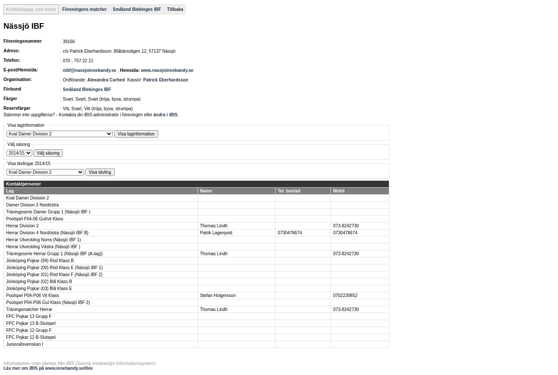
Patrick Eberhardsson (165, 80)
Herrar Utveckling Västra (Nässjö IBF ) (43, 246)
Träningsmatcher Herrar (29, 309)
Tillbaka (175, 9)
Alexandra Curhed (106, 80)
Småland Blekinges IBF (137, 9)
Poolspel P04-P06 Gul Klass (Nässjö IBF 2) (48, 302)
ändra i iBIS (165, 114)
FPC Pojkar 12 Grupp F (28, 330)
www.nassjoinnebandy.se (167, 70)
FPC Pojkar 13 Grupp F (28, 316)
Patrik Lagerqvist (216, 232)
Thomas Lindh (214, 225)
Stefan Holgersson (218, 295)
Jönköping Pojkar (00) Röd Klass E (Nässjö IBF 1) (54, 267)
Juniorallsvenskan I (24, 344)
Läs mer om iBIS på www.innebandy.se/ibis (48, 368)
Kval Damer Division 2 (27, 198)
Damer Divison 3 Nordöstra (32, 205)
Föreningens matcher (84, 9)
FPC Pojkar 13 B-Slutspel (30, 323)
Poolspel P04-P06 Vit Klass (32, 295)
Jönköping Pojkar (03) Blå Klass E (39, 288)
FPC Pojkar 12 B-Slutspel (30, 337)
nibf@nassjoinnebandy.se (89, 70)
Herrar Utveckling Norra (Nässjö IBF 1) (43, 239)
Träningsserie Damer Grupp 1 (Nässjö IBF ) (48, 211)
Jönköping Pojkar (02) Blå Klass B (39, 281)
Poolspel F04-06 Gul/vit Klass (34, 218)
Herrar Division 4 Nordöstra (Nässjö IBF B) (47, 232)
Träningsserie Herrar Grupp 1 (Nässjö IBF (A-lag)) (54, 253)
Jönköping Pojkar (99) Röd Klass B (40, 260)
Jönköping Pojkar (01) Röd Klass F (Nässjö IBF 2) (54, 274)
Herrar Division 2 (22, 225)
